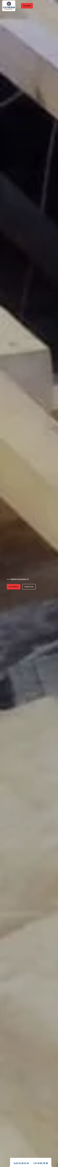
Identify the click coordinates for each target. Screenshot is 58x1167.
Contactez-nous (28, 586)
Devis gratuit (27, 6)
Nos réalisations (13, 586)
